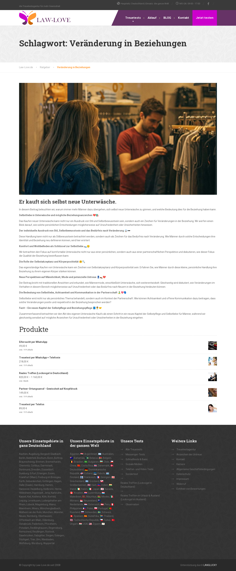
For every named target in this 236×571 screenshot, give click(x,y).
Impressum (182, 479)
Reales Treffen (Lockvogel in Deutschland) (136, 485)
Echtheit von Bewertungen (190, 488)
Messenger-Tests (135, 454)
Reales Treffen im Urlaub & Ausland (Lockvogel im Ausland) (140, 497)
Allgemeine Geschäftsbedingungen (195, 469)
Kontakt (183, 17)
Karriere (180, 464)
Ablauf (152, 17)
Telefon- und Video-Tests (139, 469)
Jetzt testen (204, 17)
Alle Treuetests (134, 449)
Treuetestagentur (186, 449)
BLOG (167, 17)
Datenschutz (183, 474)
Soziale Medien (134, 464)
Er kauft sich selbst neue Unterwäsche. (67, 201)
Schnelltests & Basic (137, 459)
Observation (132, 504)
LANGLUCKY (210, 565)
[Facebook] (208, 3)
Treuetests (133, 17)
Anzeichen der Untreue (189, 454)
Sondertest (132, 474)
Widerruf (181, 484)
